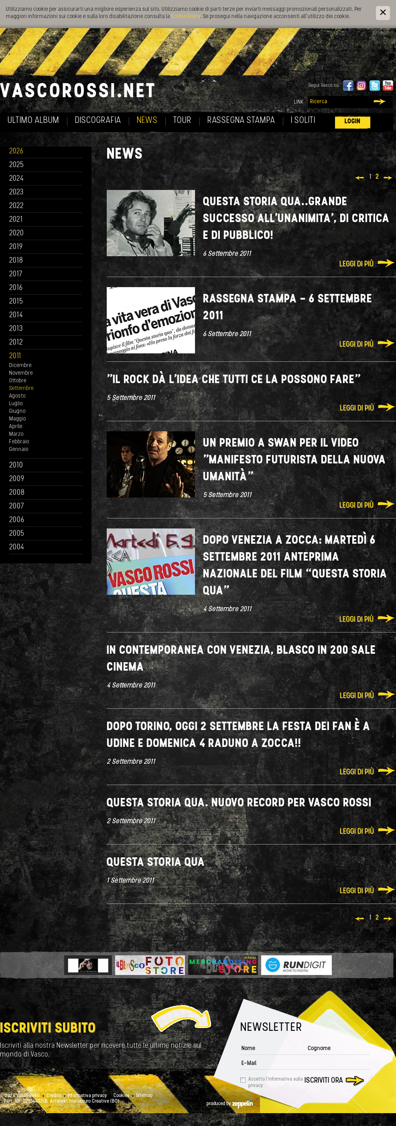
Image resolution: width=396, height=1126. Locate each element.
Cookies (122, 1095)
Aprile (15, 427)
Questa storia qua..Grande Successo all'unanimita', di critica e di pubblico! (296, 219)
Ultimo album (33, 120)
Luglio (16, 404)
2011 (15, 356)
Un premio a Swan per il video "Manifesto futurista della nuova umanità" (294, 460)
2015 (16, 302)
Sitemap (144, 1095)
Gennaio (18, 450)
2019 (16, 247)
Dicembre (20, 366)
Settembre (21, 389)
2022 (16, 206)
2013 (16, 329)
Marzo (16, 434)
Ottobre (17, 381)
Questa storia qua (156, 863)
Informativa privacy (87, 1095)
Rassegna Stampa (241, 120)
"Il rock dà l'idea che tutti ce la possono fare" (234, 380)
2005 (16, 534)
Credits (54, 1095)
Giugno (17, 411)
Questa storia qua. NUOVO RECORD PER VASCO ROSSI (239, 803)
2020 (16, 233)
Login (353, 121)
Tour (182, 120)
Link (299, 102)
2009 (16, 479)
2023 (16, 192)
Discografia (98, 120)
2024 (16, 179)
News (147, 120)
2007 (16, 506)
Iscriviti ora (324, 1081)
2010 (16, 465)
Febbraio (19, 442)
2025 (16, 165)
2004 (16, 547)
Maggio (17, 419)
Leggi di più (356, 264)
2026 (16, 151)
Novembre (21, 373)
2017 (15, 274)
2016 (16, 288)
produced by (230, 1104)
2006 (16, 520)
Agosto (17, 396)
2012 (16, 343)
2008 (17, 493)
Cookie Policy (185, 17)
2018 (16, 261)
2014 (16, 315)
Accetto (275, 1082)
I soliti (303, 120)
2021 (16, 220)
